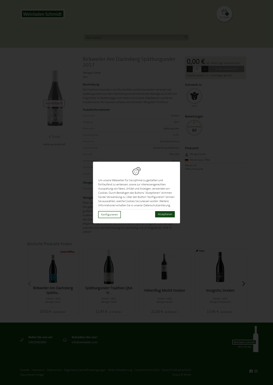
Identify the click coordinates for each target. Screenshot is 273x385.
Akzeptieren (165, 214)
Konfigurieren (109, 214)
